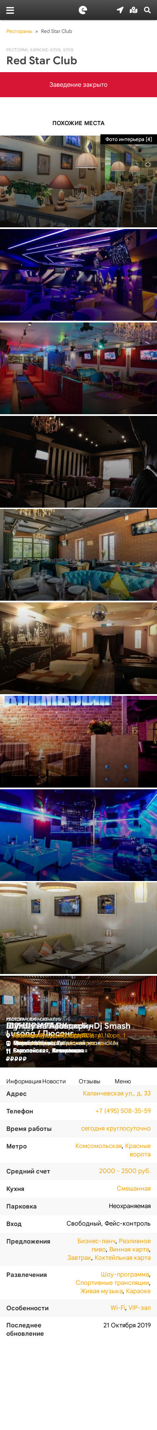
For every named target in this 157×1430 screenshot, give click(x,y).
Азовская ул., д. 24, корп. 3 (50, 1035)
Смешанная (134, 1188)
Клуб (68, 50)
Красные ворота (138, 1150)
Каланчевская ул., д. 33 (117, 1093)
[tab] (24, 1081)
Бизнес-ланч (96, 1241)
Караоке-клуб (45, 50)
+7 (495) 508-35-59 (123, 1111)
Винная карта (129, 1249)
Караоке (138, 1291)
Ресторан (17, 50)
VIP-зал (140, 1308)
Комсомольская (98, 1146)
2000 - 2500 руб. (125, 1171)
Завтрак (79, 1257)
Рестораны (19, 31)
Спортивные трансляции (112, 1282)
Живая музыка (101, 1291)
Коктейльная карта (123, 1257)
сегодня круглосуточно (116, 1128)
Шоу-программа (125, 1274)
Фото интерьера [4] (129, 139)
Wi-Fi (118, 1308)
